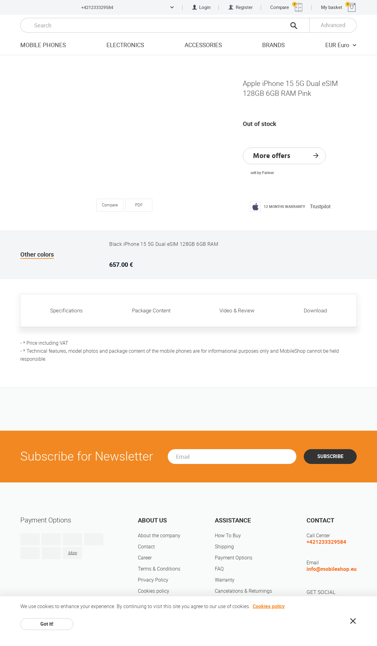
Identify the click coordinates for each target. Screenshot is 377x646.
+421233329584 (97, 7)
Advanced (333, 25)
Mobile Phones (43, 45)
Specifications (66, 310)
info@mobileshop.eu (332, 569)
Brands (273, 45)
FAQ (219, 569)
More (72, 553)
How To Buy (228, 535)
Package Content (151, 310)
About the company (159, 535)
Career (145, 558)
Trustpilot (320, 206)
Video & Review (237, 310)
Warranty (225, 580)
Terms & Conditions (159, 569)
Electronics (125, 45)
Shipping (224, 547)
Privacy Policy (153, 580)
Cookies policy (153, 591)
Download (315, 310)
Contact (146, 547)
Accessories (203, 45)
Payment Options (233, 558)
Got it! (46, 624)
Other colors (37, 254)
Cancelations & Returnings (243, 591)
